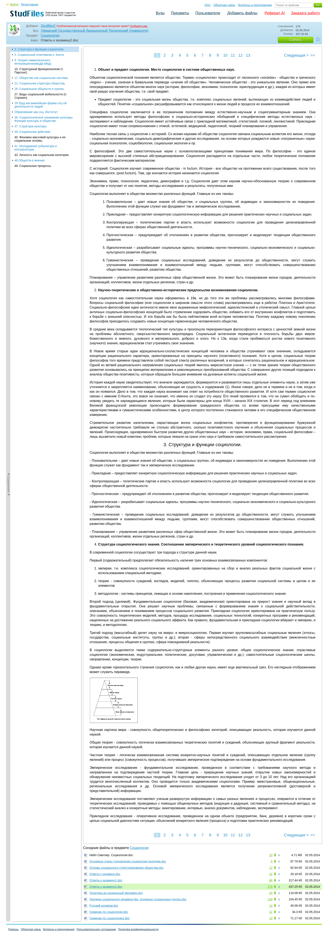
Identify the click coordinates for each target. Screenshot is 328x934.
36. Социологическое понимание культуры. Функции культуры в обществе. (44, 119)
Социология (50, 35)
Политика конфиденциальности (138, 929)
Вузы (160, 13)
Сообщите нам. (139, 26)
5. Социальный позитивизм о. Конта (39, 54)
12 (240, 55)
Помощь (13, 929)
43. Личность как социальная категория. (42, 155)
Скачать (295, 39)
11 (233, 55)
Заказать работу (305, 13)
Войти (14, 4)
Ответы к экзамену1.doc (106, 880)
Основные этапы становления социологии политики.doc (128, 861)
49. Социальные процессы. (33, 166)
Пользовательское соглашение (96, 929)
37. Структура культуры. (31, 126)
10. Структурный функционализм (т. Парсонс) (39, 70)
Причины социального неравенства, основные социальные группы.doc (138, 899)
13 (248, 55)
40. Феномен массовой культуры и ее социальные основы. (40, 139)
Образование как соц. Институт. (36, 112)
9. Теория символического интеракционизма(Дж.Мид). (33, 62)
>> (312, 55)
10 (225, 55)
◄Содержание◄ (8, 120)
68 (271, 880)
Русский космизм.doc (104, 905)
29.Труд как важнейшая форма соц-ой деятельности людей (41, 104)
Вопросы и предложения (255, 5)
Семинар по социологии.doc (109, 912)
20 (271, 855)
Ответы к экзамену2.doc (106, 886)
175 (270, 886)
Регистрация (29, 4)
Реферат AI (275, 13)
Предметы (180, 13)
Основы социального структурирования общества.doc (127, 867)
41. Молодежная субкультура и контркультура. (36, 147)
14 (271, 905)
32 (271, 874)
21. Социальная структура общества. (40, 83)
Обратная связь (224, 5)
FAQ (207, 5)
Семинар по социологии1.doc (110, 918)
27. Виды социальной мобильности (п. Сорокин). (41, 96)
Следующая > (296, 55)
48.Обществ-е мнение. (30, 160)
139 (270, 899)
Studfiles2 (48, 26)
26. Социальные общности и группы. (40, 88)
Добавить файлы (242, 13)
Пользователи (207, 13)
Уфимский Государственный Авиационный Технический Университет (95, 30)
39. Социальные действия (32, 131)
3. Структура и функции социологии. (39, 49)
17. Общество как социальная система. (41, 78)
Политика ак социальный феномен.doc (116, 893)
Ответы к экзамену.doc (105, 874)
